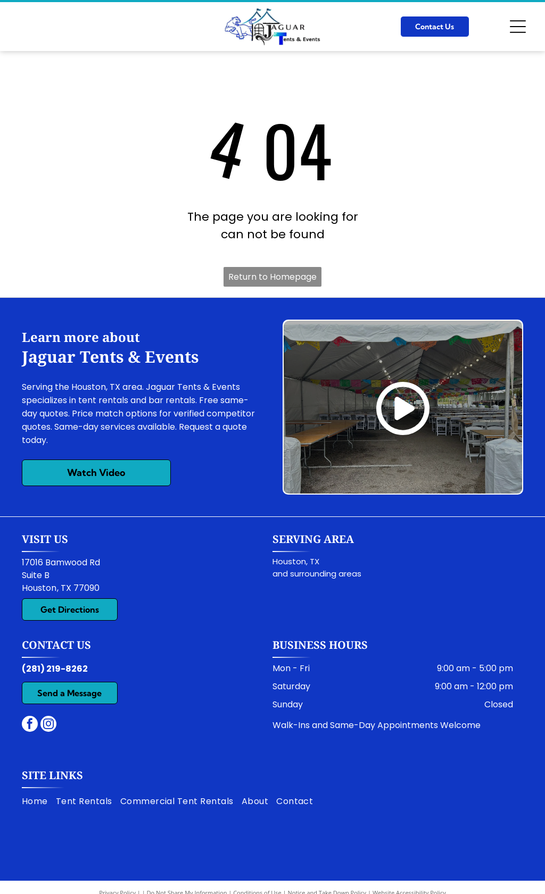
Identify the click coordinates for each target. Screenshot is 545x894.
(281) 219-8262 (55, 669)
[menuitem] (39, 801)
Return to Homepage (272, 277)
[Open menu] (518, 27)
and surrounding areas (316, 573)
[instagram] (48, 725)
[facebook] (30, 725)
